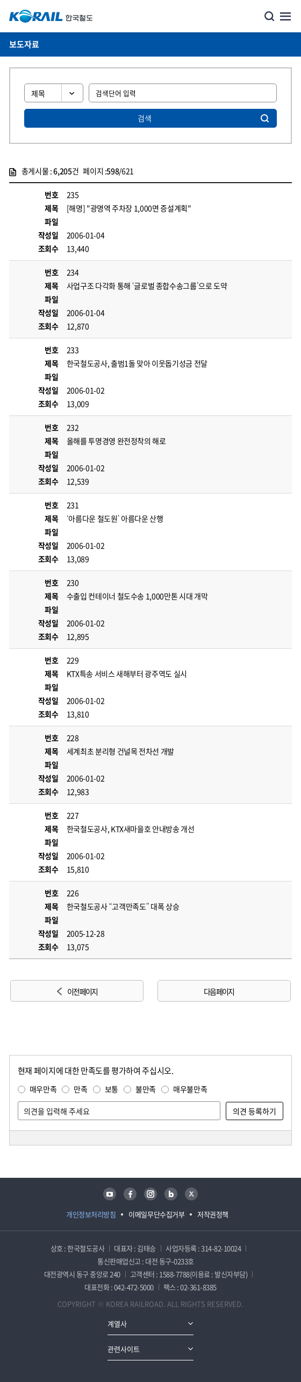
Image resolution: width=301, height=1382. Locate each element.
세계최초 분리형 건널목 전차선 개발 (120, 751)
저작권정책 (212, 1214)
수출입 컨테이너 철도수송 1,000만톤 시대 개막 (137, 596)
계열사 (117, 1323)
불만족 (145, 1089)
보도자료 (24, 44)
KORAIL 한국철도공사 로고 (51, 16)
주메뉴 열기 (285, 16)
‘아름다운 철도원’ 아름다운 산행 (115, 518)
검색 (145, 118)
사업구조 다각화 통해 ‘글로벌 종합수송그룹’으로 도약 (147, 285)
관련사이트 (124, 1349)
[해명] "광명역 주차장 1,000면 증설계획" (129, 208)
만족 (80, 1089)
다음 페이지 (219, 991)
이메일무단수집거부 (156, 1214)
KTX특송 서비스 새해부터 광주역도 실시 (127, 673)
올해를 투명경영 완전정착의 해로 (116, 440)
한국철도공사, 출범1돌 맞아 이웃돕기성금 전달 (137, 363)
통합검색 (269, 16)
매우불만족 (190, 1089)
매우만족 (43, 1089)
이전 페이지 (82, 991)
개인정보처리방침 (91, 1214)
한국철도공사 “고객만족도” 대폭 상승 (123, 906)
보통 (111, 1089)
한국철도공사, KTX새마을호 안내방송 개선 (131, 828)
